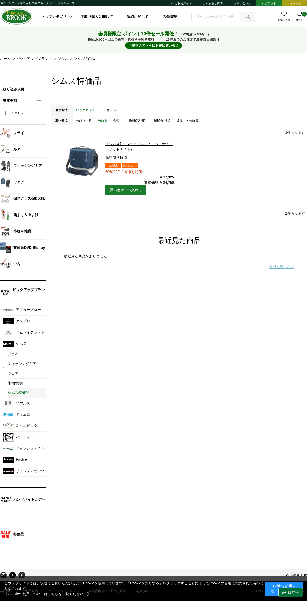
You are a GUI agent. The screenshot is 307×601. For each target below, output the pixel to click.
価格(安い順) (137, 120)
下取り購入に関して (97, 17)
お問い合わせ (242, 3)
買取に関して (137, 17)
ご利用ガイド (183, 3)
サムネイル (108, 110)
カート (301, 16)
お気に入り (284, 19)
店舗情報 (169, 17)
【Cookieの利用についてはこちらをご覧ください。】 (47, 594)
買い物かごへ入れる (126, 190)
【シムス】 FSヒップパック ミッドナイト (139, 144)
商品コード (83, 120)
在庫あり (17, 113)
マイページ (294, 3)
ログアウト (269, 3)
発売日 (118, 120)
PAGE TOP (299, 575)
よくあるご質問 (213, 3)
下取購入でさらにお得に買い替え (154, 45)
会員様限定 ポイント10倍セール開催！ (138, 33)
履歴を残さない (281, 267)
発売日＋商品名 (187, 120)
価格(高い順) (161, 120)
